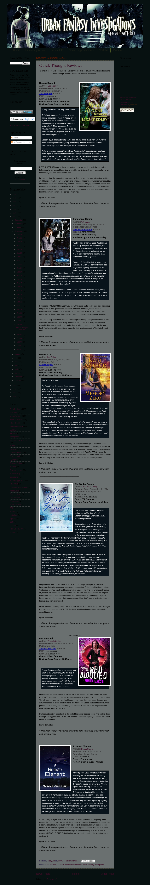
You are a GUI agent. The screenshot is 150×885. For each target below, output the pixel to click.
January (18, 380)
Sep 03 (20, 342)
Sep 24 (20, 257)
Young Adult (99, 865)
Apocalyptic (14, 491)
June (17, 362)
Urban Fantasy (88, 865)
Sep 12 (20, 302)
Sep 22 (20, 264)
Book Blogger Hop (17, 480)
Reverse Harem (16, 470)
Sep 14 (20, 294)
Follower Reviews (17, 529)
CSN (11, 522)
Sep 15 (20, 291)
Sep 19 (20, 276)
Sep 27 (20, 246)
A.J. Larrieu (85, 222)
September (19, 231)
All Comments (17, 142)
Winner (12, 446)
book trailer (14, 477)
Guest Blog (14, 430)
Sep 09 (20, 313)
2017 (14, 206)
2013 (14, 385)
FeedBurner (20, 180)
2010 (14, 397)
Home (16, 50)
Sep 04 (20, 338)
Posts (14, 138)
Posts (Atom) (52, 879)
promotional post (16, 426)
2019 (14, 198)
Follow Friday (15, 473)
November (19, 224)
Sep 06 (20, 324)
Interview (13, 433)
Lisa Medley (52, 86)
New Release (15, 423)
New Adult (14, 484)
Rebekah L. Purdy (90, 487)
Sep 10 (20, 309)
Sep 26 (20, 249)
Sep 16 (20, 287)
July (16, 358)
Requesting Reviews (35, 50)
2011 (14, 393)
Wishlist (103, 50)
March (17, 373)
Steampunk (14, 501)
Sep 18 (20, 279)
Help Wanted (15, 498)
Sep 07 (20, 321)
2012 (14, 389)
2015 (14, 213)
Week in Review (16, 420)
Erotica (12, 512)
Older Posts (107, 873)
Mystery (13, 518)
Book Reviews (51, 865)
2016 (14, 209)
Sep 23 (20, 261)
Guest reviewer (16, 494)
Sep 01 (20, 350)
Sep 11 (20, 306)
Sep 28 (20, 242)
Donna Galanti (87, 749)
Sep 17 (20, 283)
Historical (13, 515)
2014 (14, 217)
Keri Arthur (51, 357)
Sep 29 (20, 238)
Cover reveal (15, 456)
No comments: (71, 861)
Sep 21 (20, 268)
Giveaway (13, 413)
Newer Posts (43, 873)
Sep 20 (20, 272)
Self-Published (15, 453)
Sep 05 (20, 334)
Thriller (12, 532)
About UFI (57, 50)
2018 (14, 202)
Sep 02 (20, 346)
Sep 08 (20, 317)
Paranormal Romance (73, 865)
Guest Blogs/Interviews (81, 50)
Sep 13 (20, 298)
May (16, 365)
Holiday (13, 467)
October (18, 227)
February (18, 377)
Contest (13, 526)
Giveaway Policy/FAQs (19, 487)
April (17, 369)
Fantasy (60, 865)
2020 (14, 194)
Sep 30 (20, 234)
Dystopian (14, 460)
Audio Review (15, 505)
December (19, 220)
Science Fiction (16, 463)
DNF (11, 508)
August (18, 354)
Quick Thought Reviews (60, 65)
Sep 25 (20, 253)
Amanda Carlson (54, 641)
